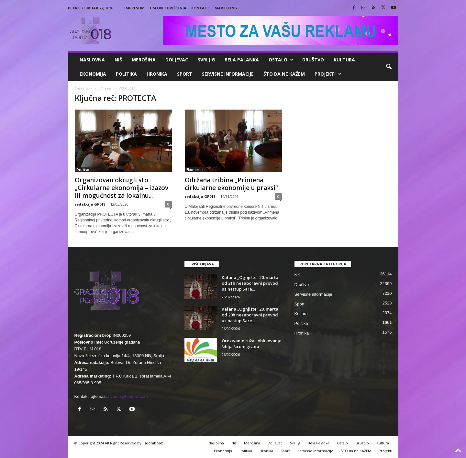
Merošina (144, 60)
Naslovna (92, 60)
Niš (118, 60)
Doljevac (176, 60)
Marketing (226, 7)
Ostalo (281, 60)
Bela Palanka (242, 60)
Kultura (344, 60)
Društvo (313, 60)
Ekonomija (93, 74)
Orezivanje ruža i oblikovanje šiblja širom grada (252, 343)
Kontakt (200, 7)
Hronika (157, 74)
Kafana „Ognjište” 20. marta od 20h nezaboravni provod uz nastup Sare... (250, 315)
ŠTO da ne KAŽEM (284, 74)
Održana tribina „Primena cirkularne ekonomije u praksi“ (231, 184)
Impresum (134, 7)
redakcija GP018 (90, 204)
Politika (126, 74)
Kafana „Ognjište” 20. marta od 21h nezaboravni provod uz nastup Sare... (250, 283)
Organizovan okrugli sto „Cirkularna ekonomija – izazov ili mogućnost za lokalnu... (121, 188)
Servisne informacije (228, 74)
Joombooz (154, 443)
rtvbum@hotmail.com (128, 396)
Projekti (328, 74)
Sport (184, 74)
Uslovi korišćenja (168, 7)
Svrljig (206, 60)
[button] (389, 67)
